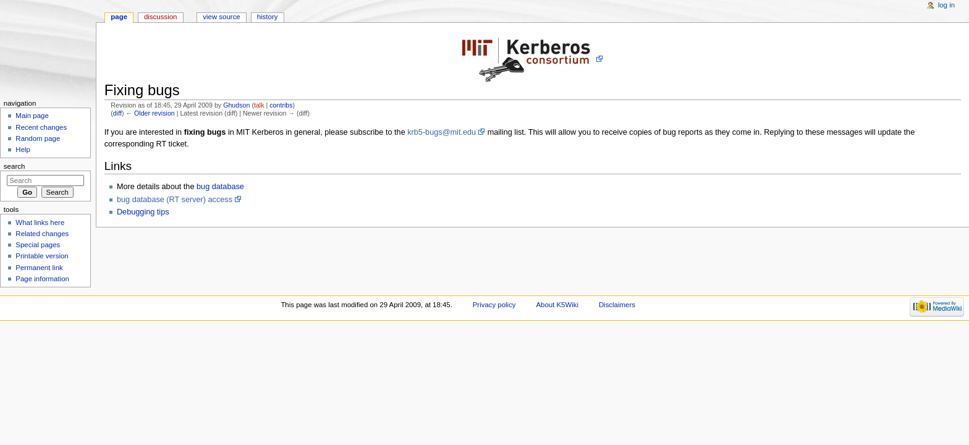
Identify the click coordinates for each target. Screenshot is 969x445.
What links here (39, 222)
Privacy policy (494, 304)
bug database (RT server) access (174, 199)
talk (259, 105)
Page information (42, 278)
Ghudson (236, 105)
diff (117, 113)
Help (22, 149)
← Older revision (149, 113)
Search (14, 166)
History (267, 16)
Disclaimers (617, 304)
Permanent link (38, 267)
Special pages (37, 244)
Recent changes (41, 127)
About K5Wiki (557, 304)
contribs (280, 105)
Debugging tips (143, 212)
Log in (946, 5)
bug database (220, 186)
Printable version (41, 256)
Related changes (42, 233)
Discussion (160, 16)
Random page (37, 138)
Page (119, 16)
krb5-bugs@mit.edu (441, 132)
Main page (32, 115)
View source (221, 16)
